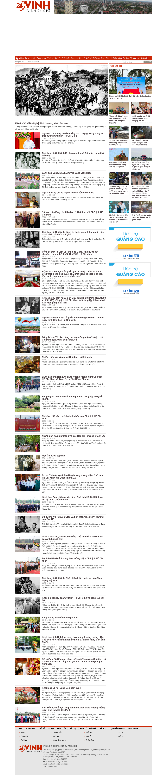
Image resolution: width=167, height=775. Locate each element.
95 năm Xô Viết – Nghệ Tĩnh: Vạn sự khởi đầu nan (41, 123)
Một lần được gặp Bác (53, 455)
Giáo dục (74, 58)
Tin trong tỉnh (30, 58)
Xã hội (58, 58)
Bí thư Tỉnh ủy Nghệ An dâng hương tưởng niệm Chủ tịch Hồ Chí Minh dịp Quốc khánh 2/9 (72, 476)
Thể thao (96, 58)
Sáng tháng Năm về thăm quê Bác (60, 617)
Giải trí (89, 58)
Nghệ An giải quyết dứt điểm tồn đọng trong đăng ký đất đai (141, 118)
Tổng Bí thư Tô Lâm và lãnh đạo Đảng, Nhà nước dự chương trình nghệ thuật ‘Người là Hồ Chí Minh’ (70, 253)
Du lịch (126, 58)
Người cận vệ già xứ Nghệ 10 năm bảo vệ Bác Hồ (68, 192)
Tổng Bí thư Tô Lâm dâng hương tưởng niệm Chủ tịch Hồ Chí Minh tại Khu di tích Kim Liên (72, 338)
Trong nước (41, 58)
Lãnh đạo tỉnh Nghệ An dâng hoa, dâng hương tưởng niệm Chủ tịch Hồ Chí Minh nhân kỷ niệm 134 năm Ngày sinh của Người (73, 639)
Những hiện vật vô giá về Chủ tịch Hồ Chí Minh (67, 357)
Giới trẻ (109, 58)
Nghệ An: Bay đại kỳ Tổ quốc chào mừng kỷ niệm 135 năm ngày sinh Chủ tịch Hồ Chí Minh (73, 318)
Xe (138, 58)
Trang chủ (16, 58)
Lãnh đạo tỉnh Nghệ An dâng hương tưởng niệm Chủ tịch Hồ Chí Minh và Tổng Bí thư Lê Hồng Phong (72, 378)
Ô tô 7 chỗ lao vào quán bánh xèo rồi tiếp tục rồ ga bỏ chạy (141, 217)
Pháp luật (65, 58)
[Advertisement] (83, 35)
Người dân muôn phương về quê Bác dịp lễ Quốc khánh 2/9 (73, 436)
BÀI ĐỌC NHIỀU (116, 66)
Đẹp (103, 58)
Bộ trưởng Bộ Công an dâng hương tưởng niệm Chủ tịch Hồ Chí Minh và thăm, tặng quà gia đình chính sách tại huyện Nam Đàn (74, 661)
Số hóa (133, 58)
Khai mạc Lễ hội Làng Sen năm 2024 (61, 688)
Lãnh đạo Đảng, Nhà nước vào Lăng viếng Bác (67, 173)
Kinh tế (82, 58)
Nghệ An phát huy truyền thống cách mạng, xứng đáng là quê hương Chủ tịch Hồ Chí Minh (72, 134)
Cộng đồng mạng (117, 729)
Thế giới (50, 58)
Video (21, 58)
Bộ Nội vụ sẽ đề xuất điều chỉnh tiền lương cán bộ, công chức (117, 164)
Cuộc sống (117, 58)
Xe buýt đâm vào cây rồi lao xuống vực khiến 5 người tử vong (119, 142)
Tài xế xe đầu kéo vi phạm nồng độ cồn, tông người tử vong (140, 142)
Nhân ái (143, 58)
